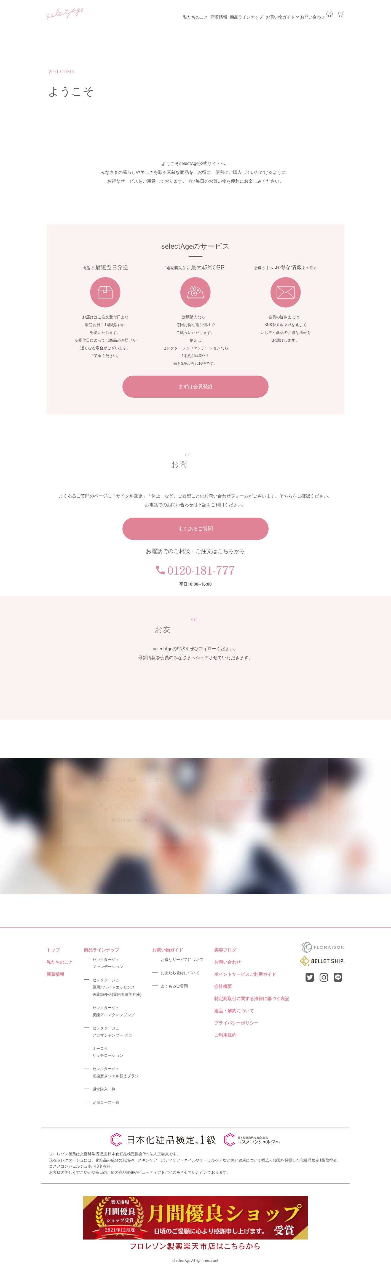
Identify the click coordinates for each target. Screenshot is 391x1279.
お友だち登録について (180, 973)
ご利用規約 (225, 1035)
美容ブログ (225, 950)
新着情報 (192, 13)
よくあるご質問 (195, 528)
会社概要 (223, 986)
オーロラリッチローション (107, 1052)
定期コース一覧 (105, 1102)
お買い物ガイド (267, 13)
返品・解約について (234, 1010)
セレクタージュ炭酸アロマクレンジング (113, 1011)
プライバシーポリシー (236, 1023)
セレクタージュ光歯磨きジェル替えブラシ (115, 1072)
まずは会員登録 (195, 386)
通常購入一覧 (104, 1089)
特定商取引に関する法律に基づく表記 (251, 998)
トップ (53, 950)
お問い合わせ (306, 13)
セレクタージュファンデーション (107, 963)
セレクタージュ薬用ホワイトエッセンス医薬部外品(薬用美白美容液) (116, 987)
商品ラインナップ (226, 13)
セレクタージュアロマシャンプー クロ (112, 1031)
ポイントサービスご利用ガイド (245, 974)
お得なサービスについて (182, 959)
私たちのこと (162, 13)
